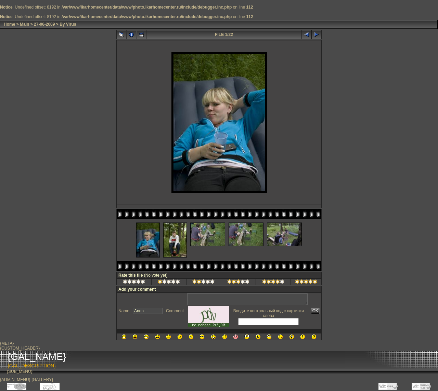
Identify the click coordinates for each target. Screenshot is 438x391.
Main (24, 24)
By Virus (68, 24)
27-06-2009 (44, 24)
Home (9, 24)
